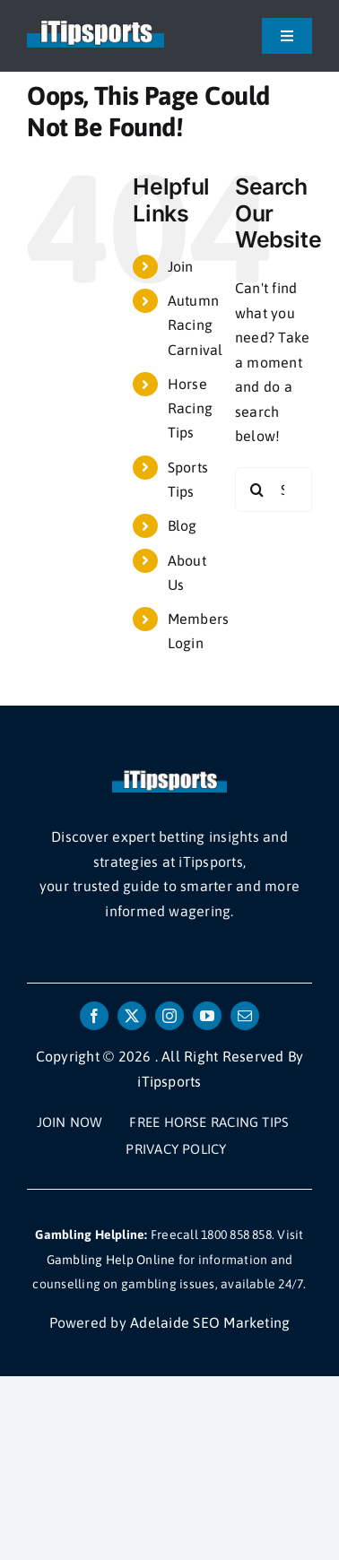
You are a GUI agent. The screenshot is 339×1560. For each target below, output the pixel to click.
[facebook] (94, 1015)
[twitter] (131, 1015)
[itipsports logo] (95, 25)
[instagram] (169, 1015)
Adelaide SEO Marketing (210, 1322)
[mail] (244, 1015)
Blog (182, 525)
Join (181, 266)
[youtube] (207, 1015)
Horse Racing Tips (190, 408)
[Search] (257, 489)
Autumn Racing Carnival (195, 324)
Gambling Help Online (111, 1259)
